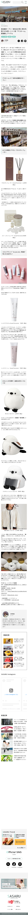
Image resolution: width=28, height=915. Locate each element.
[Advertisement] (14, 782)
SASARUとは (9, 906)
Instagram (19, 865)
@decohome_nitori (12, 595)
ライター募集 (10, 909)
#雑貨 (10, 36)
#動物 (14, 36)
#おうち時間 (4, 36)
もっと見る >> (21, 848)
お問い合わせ (18, 909)
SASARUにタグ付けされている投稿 (11, 708)
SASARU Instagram (8, 674)
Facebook (14, 865)
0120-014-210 (15, 600)
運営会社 (18, 906)
